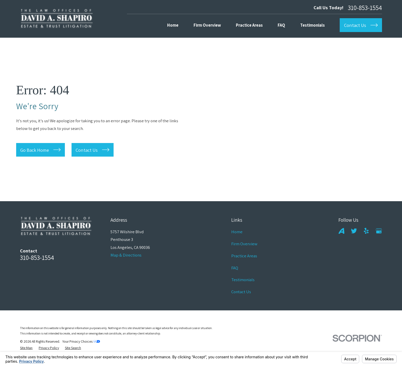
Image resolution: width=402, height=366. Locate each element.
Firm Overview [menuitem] (207, 25)
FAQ (234, 268)
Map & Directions (126, 255)
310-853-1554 (365, 7)
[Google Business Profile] (379, 231)
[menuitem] (26, 348)
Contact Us (241, 291)
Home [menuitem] (172, 25)
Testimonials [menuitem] (312, 25)
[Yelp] (366, 231)
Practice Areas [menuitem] (249, 25)
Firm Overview (244, 244)
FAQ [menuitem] (281, 25)
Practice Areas (244, 256)
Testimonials (243, 279)
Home (237, 232)
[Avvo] (341, 231)
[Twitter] (354, 231)
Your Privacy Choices (81, 341)
